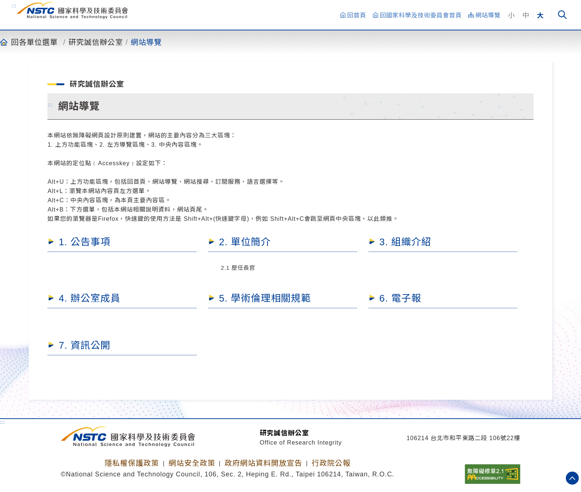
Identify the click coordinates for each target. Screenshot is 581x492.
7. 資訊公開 (84, 345)
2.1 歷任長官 (238, 268)
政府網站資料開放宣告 (263, 463)
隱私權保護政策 (131, 463)
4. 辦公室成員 (89, 298)
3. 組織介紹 (405, 241)
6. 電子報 (400, 298)
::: (14, 5)
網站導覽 (146, 42)
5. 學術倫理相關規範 (265, 298)
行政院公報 (331, 463)
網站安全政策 (192, 463)
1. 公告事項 (84, 241)
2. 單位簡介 (245, 241)
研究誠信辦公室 (96, 42)
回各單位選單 (34, 42)
